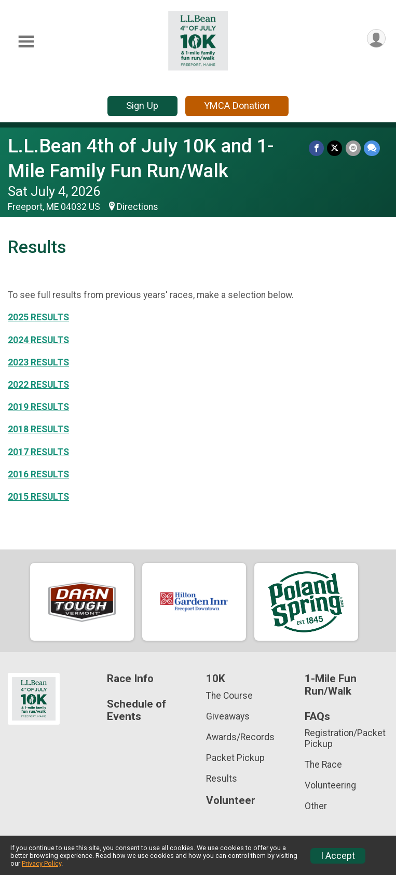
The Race (323, 764)
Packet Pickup (235, 758)
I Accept (338, 856)
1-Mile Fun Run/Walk (331, 685)
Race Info (130, 679)
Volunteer (230, 801)
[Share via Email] (353, 148)
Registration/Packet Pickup (345, 738)
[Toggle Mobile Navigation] (26, 41)
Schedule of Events (136, 710)
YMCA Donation (237, 105)
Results (221, 778)
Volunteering (330, 785)
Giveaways (228, 716)
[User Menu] (376, 38)
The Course (229, 695)
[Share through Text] (372, 148)
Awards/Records (240, 737)
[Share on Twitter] (335, 148)
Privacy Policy (41, 863)
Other (316, 806)
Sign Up (142, 105)
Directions (137, 207)
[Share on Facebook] (316, 148)
